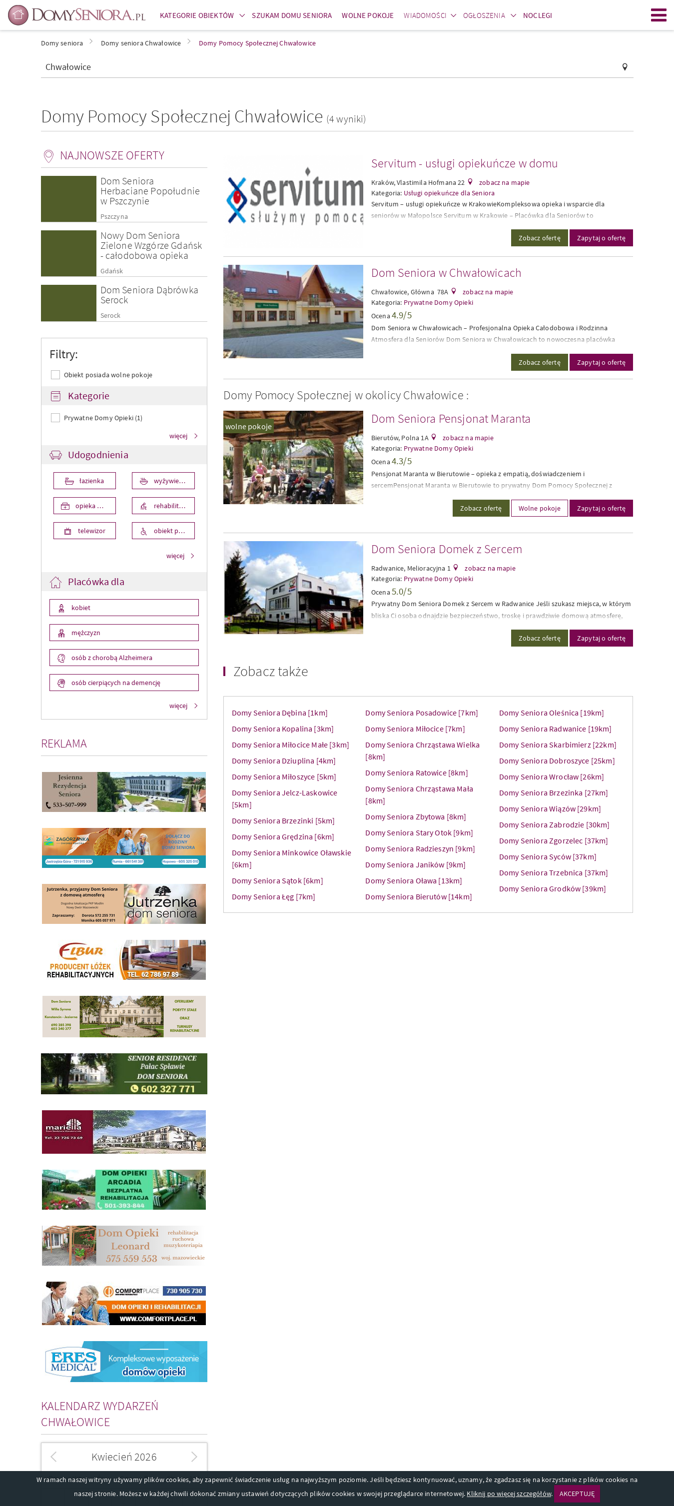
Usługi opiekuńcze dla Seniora (449, 192)
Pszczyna (114, 216)
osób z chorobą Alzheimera (111, 657)
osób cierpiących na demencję (115, 682)
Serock (110, 315)
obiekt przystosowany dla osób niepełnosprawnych (173, 530)
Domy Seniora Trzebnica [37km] (554, 872)
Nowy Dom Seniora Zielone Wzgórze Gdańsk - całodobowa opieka (151, 245)
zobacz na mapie (504, 182)
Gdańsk (111, 271)
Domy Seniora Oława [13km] (413, 880)
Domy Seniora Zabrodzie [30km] (554, 824)
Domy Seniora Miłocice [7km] (415, 729)
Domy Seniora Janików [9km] (415, 864)
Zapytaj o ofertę (601, 237)
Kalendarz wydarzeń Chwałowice (100, 1414)
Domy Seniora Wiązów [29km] (550, 808)
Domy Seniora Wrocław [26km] (551, 776)
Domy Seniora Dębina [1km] (280, 713)
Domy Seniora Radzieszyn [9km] (420, 848)
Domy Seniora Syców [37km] (548, 856)
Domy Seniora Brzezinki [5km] (283, 820)
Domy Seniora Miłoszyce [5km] (284, 776)
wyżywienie (170, 480)
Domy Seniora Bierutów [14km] (418, 896)
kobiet (80, 607)
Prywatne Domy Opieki (438, 302)
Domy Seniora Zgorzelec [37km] (554, 840)
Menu (659, 15)
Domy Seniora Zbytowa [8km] (415, 816)
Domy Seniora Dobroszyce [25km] (557, 760)
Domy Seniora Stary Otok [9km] (419, 832)
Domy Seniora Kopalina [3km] (283, 729)
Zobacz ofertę (540, 237)
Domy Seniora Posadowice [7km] (421, 713)
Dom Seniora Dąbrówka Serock (149, 294)
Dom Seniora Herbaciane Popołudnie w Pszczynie (150, 190)
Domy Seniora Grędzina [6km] (283, 836)
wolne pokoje (248, 426)
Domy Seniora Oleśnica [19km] (551, 713)
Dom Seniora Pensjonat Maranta (451, 418)
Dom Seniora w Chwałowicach (446, 272)
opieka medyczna (95, 505)
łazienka (91, 480)
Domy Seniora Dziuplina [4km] (284, 760)
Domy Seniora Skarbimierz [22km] (558, 745)
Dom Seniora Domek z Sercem (446, 549)
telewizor (90, 530)
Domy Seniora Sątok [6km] (277, 880)
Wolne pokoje (540, 508)
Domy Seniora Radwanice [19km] (555, 729)
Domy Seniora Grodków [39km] (552, 888)
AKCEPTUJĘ (577, 1493)
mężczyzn (85, 632)
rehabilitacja (171, 505)
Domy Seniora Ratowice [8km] (416, 772)
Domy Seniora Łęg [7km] (274, 896)
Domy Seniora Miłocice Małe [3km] (290, 745)
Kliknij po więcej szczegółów (509, 1493)
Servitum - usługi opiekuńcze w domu (465, 163)
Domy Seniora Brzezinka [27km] (554, 792)
